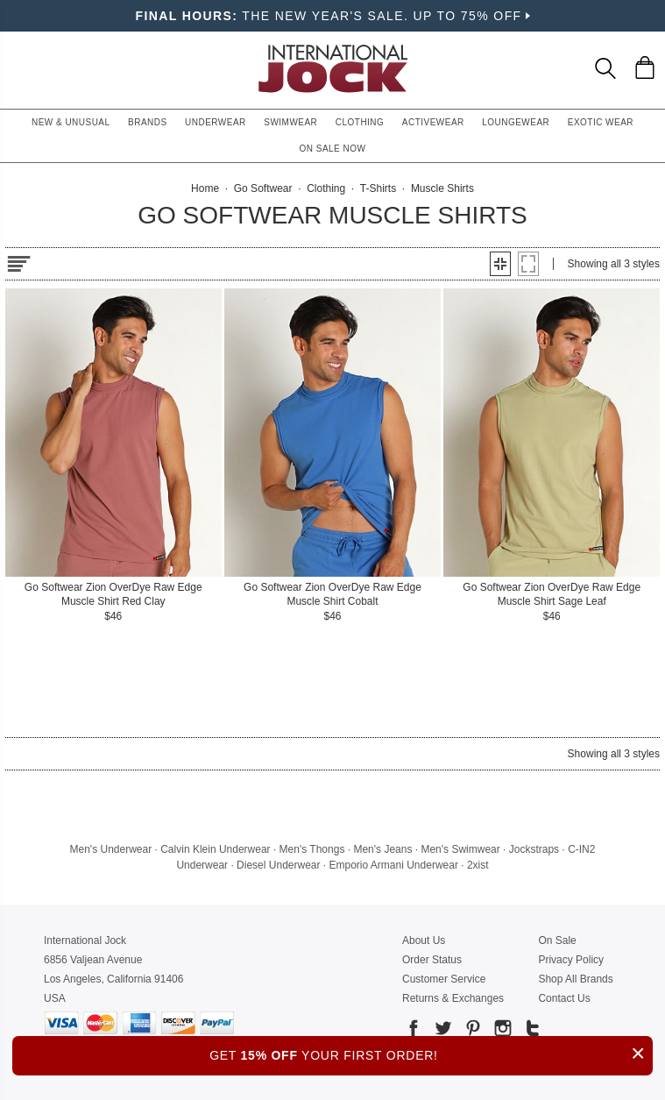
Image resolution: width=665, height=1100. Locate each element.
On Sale (557, 940)
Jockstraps (534, 849)
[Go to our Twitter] (441, 1031)
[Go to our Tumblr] (531, 1031)
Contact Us (564, 998)
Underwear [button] (215, 122)
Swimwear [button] (290, 122)
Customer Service (443, 979)
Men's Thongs (312, 849)
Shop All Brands (575, 979)
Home (205, 188)
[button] (500, 264)
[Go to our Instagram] (501, 1031)
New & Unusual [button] (71, 122)
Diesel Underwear (278, 865)
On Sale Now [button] (333, 148)
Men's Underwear (111, 849)
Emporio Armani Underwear (393, 865)
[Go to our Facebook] (413, 1031)
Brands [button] (147, 122)
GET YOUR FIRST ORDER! (431, 1053)
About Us (423, 940)
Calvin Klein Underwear (215, 849)
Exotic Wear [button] (600, 122)
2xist (478, 865)
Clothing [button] (360, 122)
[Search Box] (605, 68)
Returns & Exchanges (453, 998)
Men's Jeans (382, 849)
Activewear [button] (433, 122)
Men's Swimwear (460, 849)
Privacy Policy (571, 960)
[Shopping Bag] (644, 67)
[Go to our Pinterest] (471, 1031)
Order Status (432, 960)
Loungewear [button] (515, 122)
